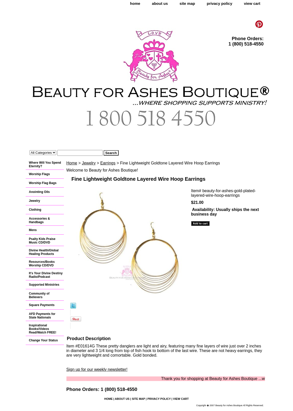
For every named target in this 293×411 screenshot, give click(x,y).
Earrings (108, 163)
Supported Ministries (44, 284)
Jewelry (88, 163)
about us (160, 3)
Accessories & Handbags (39, 220)
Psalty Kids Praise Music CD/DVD (42, 240)
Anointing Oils (39, 192)
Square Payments (42, 305)
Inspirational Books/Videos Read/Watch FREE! (43, 329)
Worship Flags (39, 174)
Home (71, 163)
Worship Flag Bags (43, 183)
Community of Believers (39, 295)
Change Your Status (43, 340)
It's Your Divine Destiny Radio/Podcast (46, 275)
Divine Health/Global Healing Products (44, 252)
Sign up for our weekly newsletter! (97, 369)
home (135, 3)
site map (187, 3)
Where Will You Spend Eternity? (45, 164)
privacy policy (219, 3)
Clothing (35, 209)
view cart (252, 3)
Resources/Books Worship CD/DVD (42, 263)
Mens (33, 230)
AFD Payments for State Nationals (42, 315)
